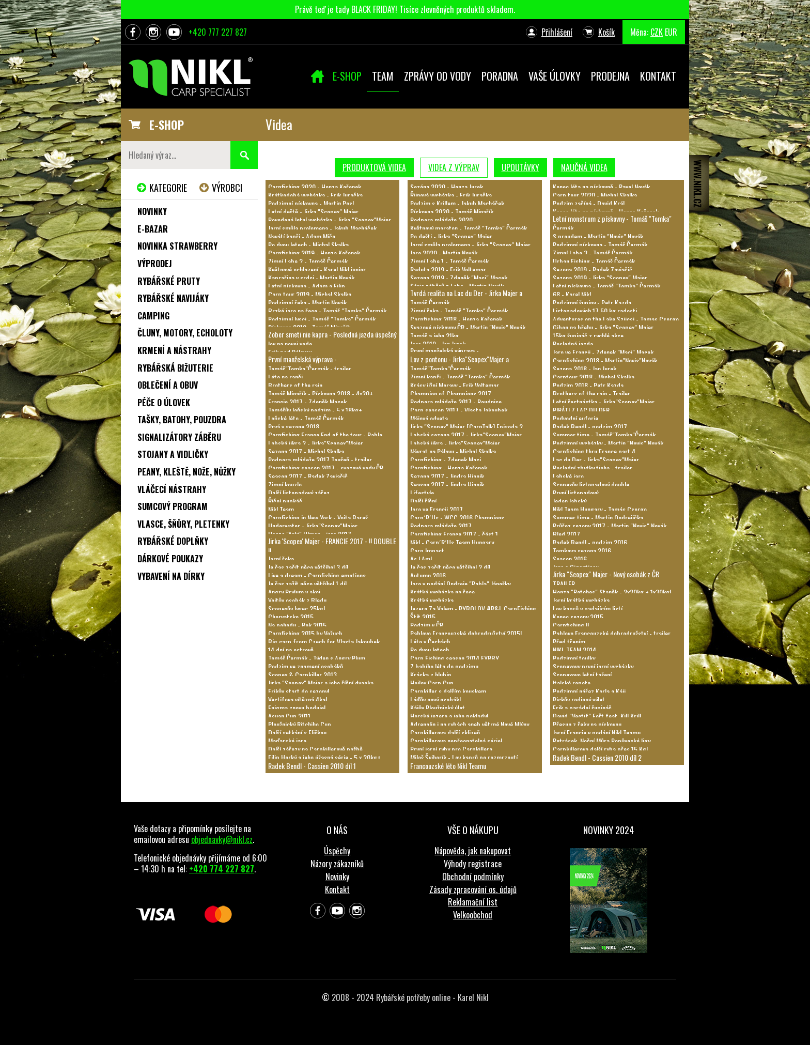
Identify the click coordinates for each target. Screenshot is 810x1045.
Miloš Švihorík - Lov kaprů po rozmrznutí (464, 757)
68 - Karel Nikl (572, 294)
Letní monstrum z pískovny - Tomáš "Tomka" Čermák (612, 223)
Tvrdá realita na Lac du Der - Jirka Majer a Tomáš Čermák (466, 297)
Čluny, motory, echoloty (184, 333)
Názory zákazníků (337, 863)
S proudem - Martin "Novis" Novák (598, 236)
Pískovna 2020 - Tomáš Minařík (451, 211)
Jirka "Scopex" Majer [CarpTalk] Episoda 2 (466, 426)
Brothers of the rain (295, 385)
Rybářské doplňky (172, 541)
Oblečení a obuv (167, 385)
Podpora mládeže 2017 (441, 525)
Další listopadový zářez (299, 492)
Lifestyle (422, 492)
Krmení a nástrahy (174, 350)
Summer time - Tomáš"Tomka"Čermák (604, 434)
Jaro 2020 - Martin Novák (443, 253)
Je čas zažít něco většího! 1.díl (307, 583)
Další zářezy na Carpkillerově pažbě (315, 749)
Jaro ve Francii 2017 (436, 509)
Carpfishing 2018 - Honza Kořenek (456, 319)
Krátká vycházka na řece (442, 592)
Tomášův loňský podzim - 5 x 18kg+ (315, 410)
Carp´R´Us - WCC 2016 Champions (457, 517)
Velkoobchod (472, 915)
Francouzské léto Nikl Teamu (448, 765)
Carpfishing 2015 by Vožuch (305, 633)
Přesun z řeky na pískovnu (587, 724)
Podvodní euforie (575, 418)
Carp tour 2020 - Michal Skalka (595, 195)
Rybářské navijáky (173, 298)
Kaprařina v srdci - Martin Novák (311, 277)
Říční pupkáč (285, 501)
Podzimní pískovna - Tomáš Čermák (600, 244)
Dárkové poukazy (170, 558)
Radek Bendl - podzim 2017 (590, 426)
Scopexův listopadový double (591, 484)
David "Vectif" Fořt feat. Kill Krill (597, 716)
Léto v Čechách (430, 641)
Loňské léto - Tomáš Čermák (306, 418)
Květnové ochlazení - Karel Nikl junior (317, 269)
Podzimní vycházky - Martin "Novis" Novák (608, 443)
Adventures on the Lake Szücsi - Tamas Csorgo (616, 319)
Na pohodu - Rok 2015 (297, 625)
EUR (671, 32)
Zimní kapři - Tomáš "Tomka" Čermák (460, 377)
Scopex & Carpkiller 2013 (302, 674)
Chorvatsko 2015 (291, 616)
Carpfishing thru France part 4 (594, 451)
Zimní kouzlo (285, 484)
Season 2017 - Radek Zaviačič (308, 476)
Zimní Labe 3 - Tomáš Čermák (592, 253)
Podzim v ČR (426, 625)
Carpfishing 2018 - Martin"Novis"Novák (605, 360)
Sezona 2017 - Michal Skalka (306, 451)
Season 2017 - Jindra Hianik (447, 484)
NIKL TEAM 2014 (574, 649)
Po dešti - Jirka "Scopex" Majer (451, 236)
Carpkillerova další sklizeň (445, 732)
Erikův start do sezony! (298, 691)
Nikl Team (281, 509)
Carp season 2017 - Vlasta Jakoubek (458, 410)
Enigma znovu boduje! (296, 707)
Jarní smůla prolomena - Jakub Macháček (322, 228)
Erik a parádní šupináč (582, 707)
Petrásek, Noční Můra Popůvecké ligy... (604, 740)
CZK (656, 32)
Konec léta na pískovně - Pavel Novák (601, 186)
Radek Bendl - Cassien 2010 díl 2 (597, 757)
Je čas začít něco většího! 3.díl (308, 567)
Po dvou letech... (432, 649)
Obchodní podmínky (473, 876)
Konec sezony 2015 (578, 616)
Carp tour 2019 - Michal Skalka (309, 294)
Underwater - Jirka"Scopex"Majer (312, 525)
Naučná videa (584, 167)
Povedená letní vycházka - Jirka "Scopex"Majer (329, 219)
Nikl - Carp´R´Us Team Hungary (452, 542)
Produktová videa (374, 167)
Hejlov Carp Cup (432, 683)
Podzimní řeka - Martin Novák (307, 302)
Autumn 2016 (428, 575)
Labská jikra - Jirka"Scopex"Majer (455, 443)
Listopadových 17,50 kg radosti (595, 310)
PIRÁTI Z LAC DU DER (581, 410)
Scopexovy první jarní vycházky (593, 666)
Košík (606, 32)
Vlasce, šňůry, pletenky (183, 524)
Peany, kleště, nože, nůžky (186, 472)
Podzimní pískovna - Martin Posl (311, 203)
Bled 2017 (566, 534)
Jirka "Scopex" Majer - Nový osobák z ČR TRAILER (606, 578)
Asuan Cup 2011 (289, 716)
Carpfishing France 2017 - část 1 (454, 534)
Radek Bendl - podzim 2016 (590, 542)
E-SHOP (166, 124)
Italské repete (571, 683)
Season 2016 (570, 559)
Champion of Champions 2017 (450, 393)
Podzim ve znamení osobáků (305, 666)
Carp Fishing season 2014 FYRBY (454, 658)
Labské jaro (568, 476)
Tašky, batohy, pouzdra (181, 419)
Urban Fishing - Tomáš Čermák (594, 261)
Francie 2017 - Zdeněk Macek (307, 401)
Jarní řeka (281, 559)
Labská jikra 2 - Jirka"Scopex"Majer (315, 443)
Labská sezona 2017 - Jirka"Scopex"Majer (466, 434)
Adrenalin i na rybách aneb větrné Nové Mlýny (469, 724)
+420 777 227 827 (218, 32)
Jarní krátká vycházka (581, 600)
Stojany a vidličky (172, 454)
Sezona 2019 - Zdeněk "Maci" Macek (458, 277)
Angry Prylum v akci (294, 592)
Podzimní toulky (574, 658)
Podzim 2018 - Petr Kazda (588, 385)
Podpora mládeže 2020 (441, 219)
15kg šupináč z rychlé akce (588, 335)
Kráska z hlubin (430, 674)
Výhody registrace (473, 863)
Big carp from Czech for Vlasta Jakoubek (324, 641)
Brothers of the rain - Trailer (591, 393)
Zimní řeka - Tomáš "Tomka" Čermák (459, 310)
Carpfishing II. (571, 625)
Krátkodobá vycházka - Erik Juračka (315, 195)
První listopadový (575, 492)
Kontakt (337, 889)
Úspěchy (337, 850)
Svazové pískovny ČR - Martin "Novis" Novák (467, 327)
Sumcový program (172, 506)
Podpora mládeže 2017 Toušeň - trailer (320, 459)
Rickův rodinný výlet (579, 699)
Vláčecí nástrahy (171, 489)
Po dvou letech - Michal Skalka (308, 244)
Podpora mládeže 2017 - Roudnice (456, 401)
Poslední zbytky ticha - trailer (592, 468)
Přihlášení (556, 32)
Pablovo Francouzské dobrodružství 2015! (466, 633)
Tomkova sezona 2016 (582, 550)
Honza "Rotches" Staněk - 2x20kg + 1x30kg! (612, 592)
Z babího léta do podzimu (444, 666)
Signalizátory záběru (179, 437)
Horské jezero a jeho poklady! (449, 716)
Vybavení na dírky (171, 576)
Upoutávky (520, 167)
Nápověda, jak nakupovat (472, 850)
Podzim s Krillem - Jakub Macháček (457, 203)
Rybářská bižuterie (175, 368)
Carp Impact (427, 550)
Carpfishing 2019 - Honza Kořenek (314, 253)
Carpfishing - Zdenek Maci (445, 459)
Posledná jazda (573, 344)
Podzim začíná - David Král (589, 203)
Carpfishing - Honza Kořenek (448, 468)
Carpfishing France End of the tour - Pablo (325, 434)
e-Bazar (152, 229)
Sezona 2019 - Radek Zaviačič (592, 269)
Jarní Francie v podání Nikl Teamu (597, 732)
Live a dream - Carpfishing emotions (317, 575)
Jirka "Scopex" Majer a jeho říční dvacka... (323, 683)
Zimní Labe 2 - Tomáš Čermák (308, 261)
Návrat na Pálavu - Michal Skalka (453, 451)
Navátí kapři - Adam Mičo (301, 236)
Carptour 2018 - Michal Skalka (593, 377)
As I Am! (421, 559)
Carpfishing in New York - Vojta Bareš (318, 517)
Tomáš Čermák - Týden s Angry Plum (316, 658)
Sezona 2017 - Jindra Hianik (447, 476)
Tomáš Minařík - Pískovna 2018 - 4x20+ (320, 393)
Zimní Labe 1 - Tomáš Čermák (449, 261)
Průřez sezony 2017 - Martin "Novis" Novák (609, 525)
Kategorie (168, 187)
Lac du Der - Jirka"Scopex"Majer (596, 459)
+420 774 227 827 (221, 869)
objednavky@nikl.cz (222, 839)
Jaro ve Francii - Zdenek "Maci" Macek (603, 352)
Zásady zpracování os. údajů (473, 889)
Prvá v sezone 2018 (293, 426)
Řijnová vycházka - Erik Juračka (451, 195)
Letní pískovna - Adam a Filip (306, 286)
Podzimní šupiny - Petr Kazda (592, 302)
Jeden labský (569, 501)
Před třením (569, 641)
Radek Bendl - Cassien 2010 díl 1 (312, 765)
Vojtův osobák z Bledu (297, 600)
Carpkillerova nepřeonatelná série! (456, 740)
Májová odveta (429, 418)
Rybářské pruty (168, 281)
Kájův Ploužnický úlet (437, 707)
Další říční (423, 501)
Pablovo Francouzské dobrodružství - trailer (612, 633)
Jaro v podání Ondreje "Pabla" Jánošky (460, 583)
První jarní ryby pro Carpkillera (451, 749)
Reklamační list (472, 902)
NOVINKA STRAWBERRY (177, 246)
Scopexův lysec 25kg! (296, 608)
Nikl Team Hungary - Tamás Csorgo (600, 509)
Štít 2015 (422, 616)
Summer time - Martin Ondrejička (598, 517)
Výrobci (227, 187)
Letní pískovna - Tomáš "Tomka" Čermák (606, 286)
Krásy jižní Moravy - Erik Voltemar (454, 385)
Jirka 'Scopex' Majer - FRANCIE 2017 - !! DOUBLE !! (332, 545)
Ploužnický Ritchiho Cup (299, 724)
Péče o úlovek (163, 402)
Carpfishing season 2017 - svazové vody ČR (325, 468)
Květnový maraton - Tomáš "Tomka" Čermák (468, 228)
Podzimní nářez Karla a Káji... (591, 691)
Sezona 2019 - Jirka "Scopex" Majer (600, 277)
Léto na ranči (285, 377)
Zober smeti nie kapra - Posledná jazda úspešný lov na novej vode (332, 339)
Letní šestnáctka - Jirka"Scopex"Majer (604, 401)
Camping (153, 316)
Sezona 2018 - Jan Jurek (584, 368)
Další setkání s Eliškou (297, 732)
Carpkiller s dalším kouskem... (450, 691)
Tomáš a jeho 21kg (434, 335)
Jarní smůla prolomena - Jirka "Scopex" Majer (470, 244)
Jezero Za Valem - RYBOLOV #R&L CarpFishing (473, 608)
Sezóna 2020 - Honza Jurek (446, 186)
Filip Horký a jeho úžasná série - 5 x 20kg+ (324, 757)
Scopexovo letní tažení (582, 674)
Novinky (152, 211)
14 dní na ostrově (291, 649)
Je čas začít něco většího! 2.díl (450, 567)
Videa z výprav (453, 167)
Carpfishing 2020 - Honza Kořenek (314, 186)
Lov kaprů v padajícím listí (587, 608)
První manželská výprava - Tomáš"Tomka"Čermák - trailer (309, 364)
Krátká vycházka (432, 600)
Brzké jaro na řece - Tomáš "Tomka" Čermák (327, 310)
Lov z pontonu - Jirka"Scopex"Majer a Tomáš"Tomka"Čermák (459, 364)
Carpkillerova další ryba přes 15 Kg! (600, 749)
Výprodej (154, 263)
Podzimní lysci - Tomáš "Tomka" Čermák (322, 319)
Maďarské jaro (287, 740)
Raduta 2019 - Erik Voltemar (448, 269)
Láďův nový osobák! (435, 699)
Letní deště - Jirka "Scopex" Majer (313, 211)
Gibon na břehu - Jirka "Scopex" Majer (603, 327)
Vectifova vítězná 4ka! (297, 699)
